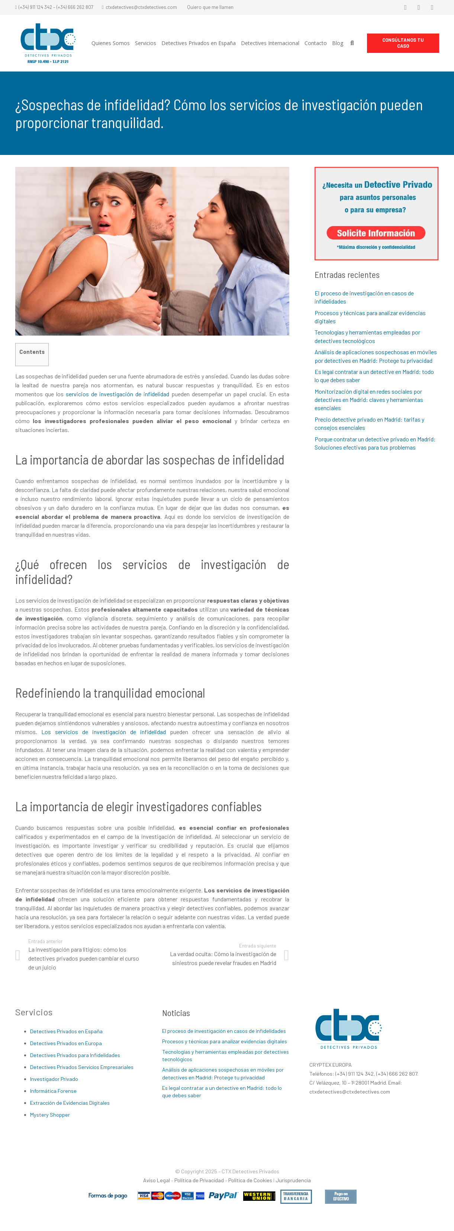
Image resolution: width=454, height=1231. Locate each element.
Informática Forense (53, 1091)
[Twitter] (419, 7)
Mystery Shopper (50, 1114)
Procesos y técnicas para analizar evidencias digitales (224, 1041)
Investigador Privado (54, 1079)
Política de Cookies (250, 1180)
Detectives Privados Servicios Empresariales (81, 1067)
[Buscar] (351, 43)
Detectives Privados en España (66, 1031)
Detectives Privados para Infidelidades (75, 1055)
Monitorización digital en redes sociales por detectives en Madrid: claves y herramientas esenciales (369, 400)
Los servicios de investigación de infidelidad (103, 731)
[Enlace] (48, 43)
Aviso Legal (156, 1180)
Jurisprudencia (293, 1180)
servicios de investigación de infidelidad (117, 393)
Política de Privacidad (199, 1180)
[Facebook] (405, 7)
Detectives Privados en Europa (66, 1043)
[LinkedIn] (432, 7)
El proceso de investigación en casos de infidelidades (224, 1031)
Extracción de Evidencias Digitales (70, 1103)
